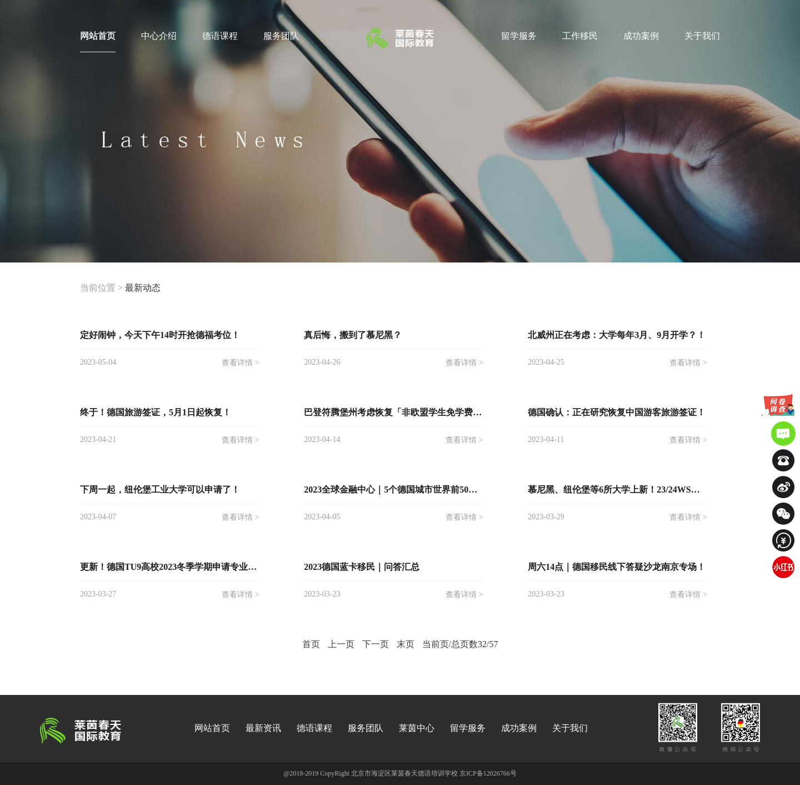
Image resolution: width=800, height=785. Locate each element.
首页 (311, 644)
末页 (405, 644)
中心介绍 (159, 36)
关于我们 (702, 36)
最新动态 (143, 287)
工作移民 (580, 36)
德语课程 (220, 36)
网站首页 (98, 41)
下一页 (375, 644)
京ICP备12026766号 (488, 773)
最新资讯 (263, 728)
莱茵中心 (416, 728)
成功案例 (641, 36)
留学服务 (519, 36)
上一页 (341, 644)
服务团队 (281, 36)
